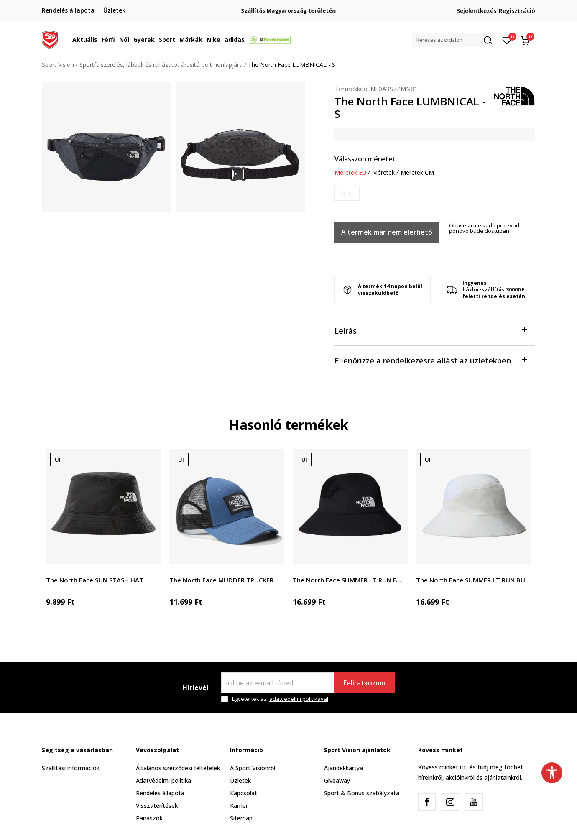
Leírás (430, 330)
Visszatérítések (157, 806)
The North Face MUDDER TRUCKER (221, 580)
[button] (453, 40)
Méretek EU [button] (350, 172)
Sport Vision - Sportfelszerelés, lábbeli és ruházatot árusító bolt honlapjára (142, 65)
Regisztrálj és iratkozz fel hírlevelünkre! (288, 7)
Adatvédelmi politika (163, 780)
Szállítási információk (71, 768)
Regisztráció (517, 11)
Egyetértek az (280, 698)
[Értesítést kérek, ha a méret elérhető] (347, 193)
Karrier (239, 806)
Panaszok (149, 818)
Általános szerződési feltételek (178, 768)
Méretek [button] (383, 172)
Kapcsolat (243, 793)
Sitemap (241, 818)
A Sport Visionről (252, 768)
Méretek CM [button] (417, 172)
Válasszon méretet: (366, 159)
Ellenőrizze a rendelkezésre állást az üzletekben (430, 359)
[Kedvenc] (507, 39)
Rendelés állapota (160, 793)
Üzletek (240, 780)
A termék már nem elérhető (386, 232)
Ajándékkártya (343, 768)
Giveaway (337, 780)
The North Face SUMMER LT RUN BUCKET (350, 580)
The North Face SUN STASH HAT (94, 580)
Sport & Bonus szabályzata (361, 793)
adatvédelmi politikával (298, 698)
